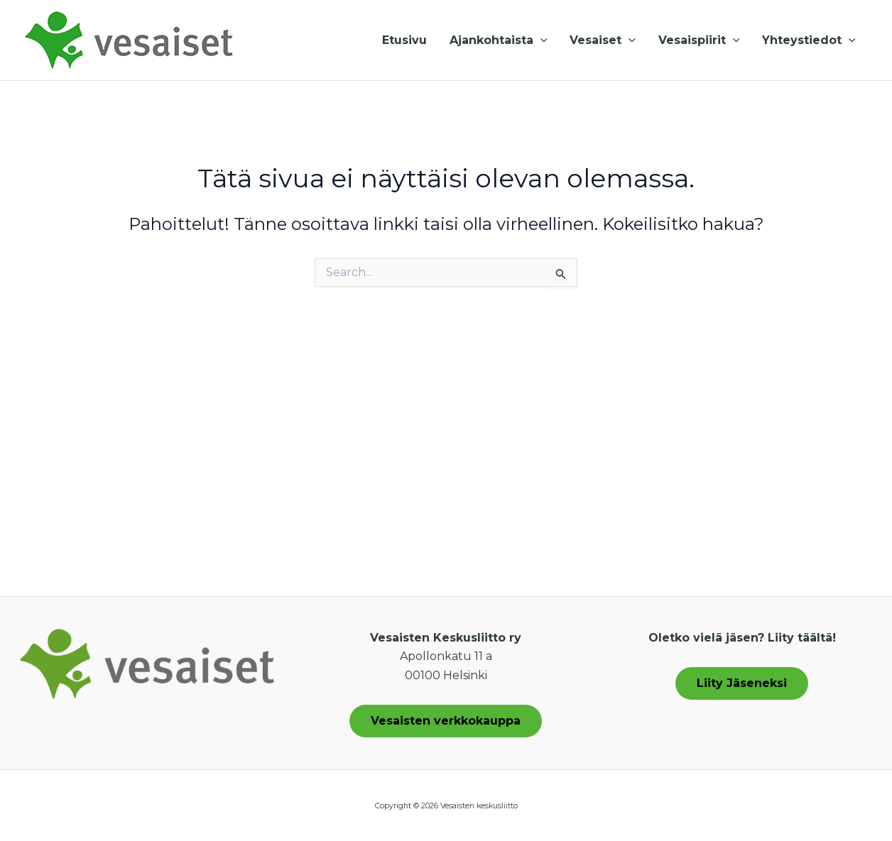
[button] (540, 40)
